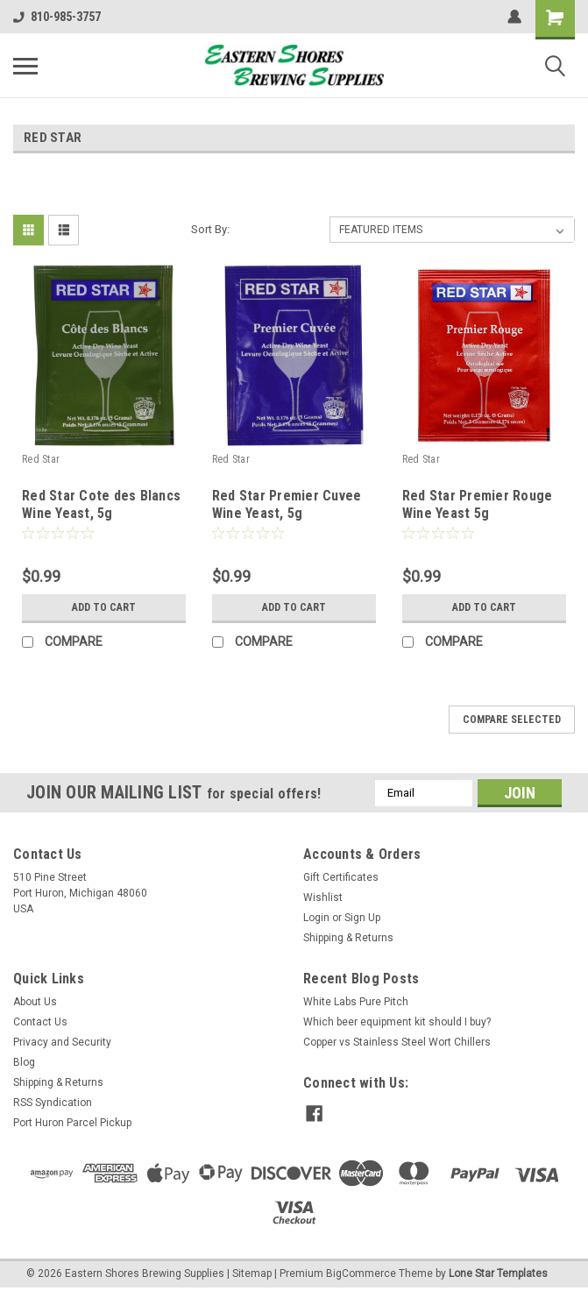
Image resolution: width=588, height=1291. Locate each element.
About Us (35, 1002)
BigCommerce (361, 1273)
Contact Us (40, 1022)
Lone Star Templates (498, 1273)
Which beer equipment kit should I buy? (397, 1022)
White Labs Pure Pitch (355, 1002)
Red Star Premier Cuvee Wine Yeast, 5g (287, 504)
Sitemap (252, 1273)
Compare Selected (512, 719)
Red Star (41, 459)
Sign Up (362, 918)
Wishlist (323, 897)
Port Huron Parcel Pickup (72, 1123)
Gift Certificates (341, 877)
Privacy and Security (62, 1042)
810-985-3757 (57, 17)
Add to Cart (103, 607)
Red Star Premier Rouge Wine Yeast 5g (477, 504)
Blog (24, 1062)
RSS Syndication (52, 1102)
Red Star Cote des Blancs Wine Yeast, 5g (101, 504)
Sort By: (210, 229)
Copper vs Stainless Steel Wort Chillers (397, 1042)
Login (316, 918)
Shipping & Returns (348, 938)
